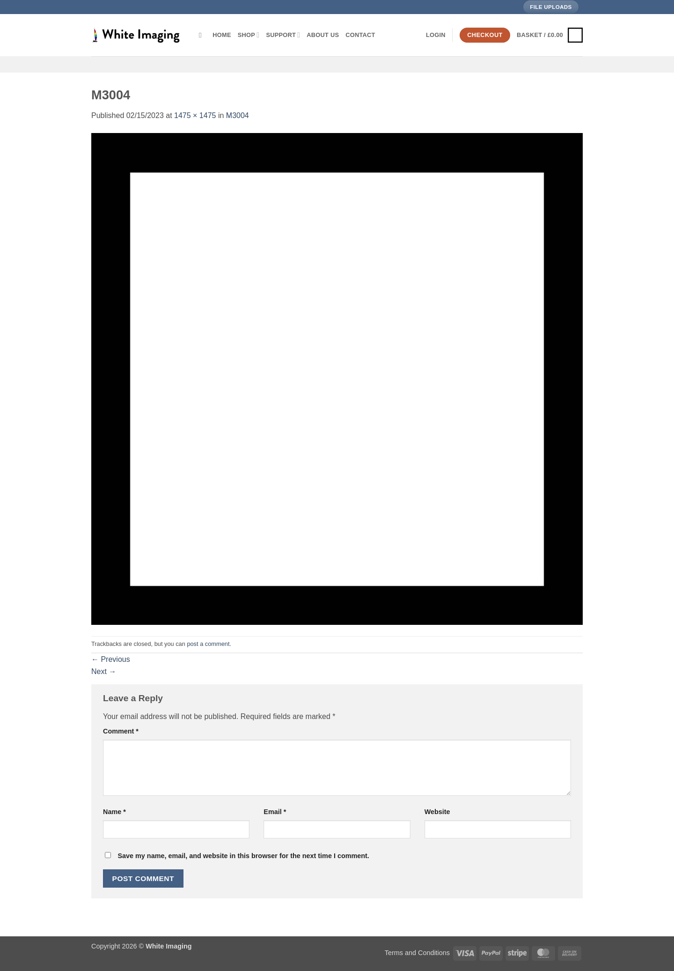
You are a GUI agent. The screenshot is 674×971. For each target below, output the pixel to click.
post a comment (208, 643)
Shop (249, 34)
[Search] (202, 35)
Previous (110, 659)
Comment (121, 731)
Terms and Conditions (417, 952)
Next (103, 671)
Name (114, 811)
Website (437, 811)
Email (275, 811)
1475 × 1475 (195, 115)
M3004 (237, 115)
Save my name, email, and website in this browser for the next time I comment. (243, 856)
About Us (323, 34)
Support (283, 34)
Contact (360, 34)
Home (221, 34)
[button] (436, 35)
